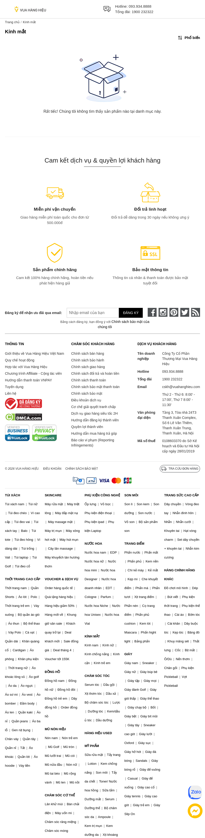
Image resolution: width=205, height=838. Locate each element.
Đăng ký (131, 313)
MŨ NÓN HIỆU (55, 729)
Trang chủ (12, 22)
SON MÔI (131, 495)
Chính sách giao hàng (88, 367)
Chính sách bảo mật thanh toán (95, 387)
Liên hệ (10, 393)
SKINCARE (53, 495)
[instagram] (163, 312)
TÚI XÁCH (12, 495)
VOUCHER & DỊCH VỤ (61, 579)
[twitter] (184, 312)
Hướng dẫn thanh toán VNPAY (28, 380)
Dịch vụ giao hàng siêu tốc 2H (94, 413)
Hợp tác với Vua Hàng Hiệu (26, 367)
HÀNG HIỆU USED (98, 733)
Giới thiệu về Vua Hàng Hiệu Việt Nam (34, 353)
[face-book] (152, 312)
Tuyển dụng (14, 387)
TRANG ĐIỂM (134, 543)
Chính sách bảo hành (87, 360)
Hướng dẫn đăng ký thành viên (95, 420)
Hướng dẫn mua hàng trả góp (94, 433)
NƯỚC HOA (93, 543)
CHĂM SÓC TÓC (97, 676)
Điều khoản (52, 468)
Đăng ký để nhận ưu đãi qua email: (30, 313)
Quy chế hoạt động (19, 360)
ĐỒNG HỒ (52, 672)
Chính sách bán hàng (87, 353)
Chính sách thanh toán (88, 380)
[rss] (195, 312)
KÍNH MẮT (92, 636)
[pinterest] (173, 312)
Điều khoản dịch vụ (86, 400)
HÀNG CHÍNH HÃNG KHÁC (179, 574)
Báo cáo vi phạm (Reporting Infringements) (92, 442)
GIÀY (128, 654)
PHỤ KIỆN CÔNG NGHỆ (102, 495)
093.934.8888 (140, 6)
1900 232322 (142, 12)
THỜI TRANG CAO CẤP (22, 579)
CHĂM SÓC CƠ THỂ (60, 795)
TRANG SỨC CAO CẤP (181, 495)
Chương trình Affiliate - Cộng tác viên (33, 373)
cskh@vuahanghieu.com (181, 387)
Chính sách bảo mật (86, 393)
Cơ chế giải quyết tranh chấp (93, 407)
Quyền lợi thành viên (87, 427)
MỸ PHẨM (91, 746)
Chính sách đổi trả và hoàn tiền (95, 373)
